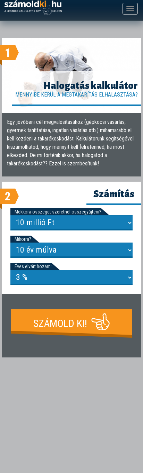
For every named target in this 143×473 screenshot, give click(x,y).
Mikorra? (23, 239)
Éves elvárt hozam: (33, 266)
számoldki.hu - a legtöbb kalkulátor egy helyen (33, 8)
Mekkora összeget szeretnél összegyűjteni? (58, 212)
